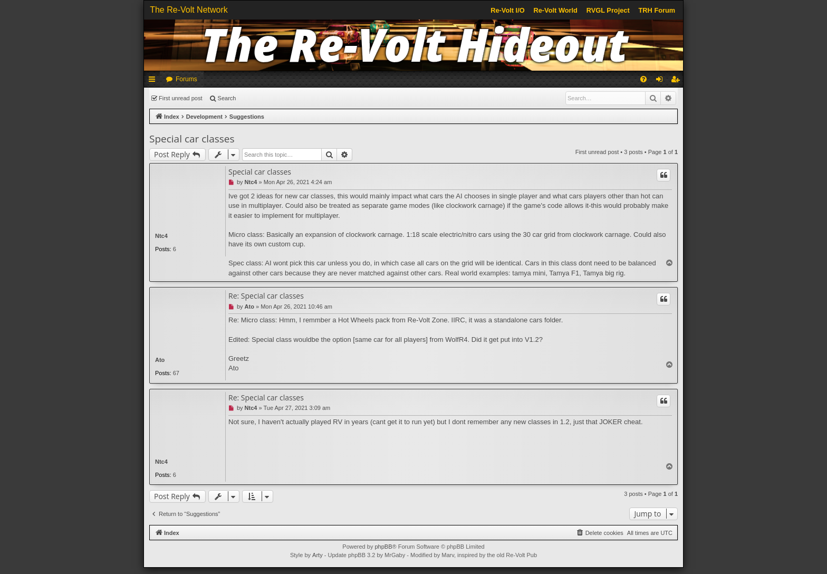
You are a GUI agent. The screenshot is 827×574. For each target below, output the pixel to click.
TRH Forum (657, 10)
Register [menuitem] (677, 81)
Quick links (154, 81)
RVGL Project (608, 10)
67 (176, 373)
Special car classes (192, 139)
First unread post (181, 98)
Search (227, 98)
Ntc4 (161, 236)
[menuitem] (643, 79)
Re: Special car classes (266, 296)
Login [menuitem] (661, 81)
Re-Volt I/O (507, 10)
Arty (317, 555)
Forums (186, 79)
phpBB (383, 546)
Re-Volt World (555, 10)
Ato (160, 360)
